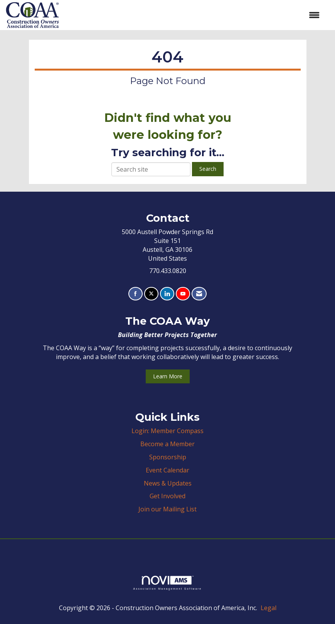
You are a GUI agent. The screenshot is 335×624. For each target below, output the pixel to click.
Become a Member (167, 444)
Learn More (167, 376)
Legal (268, 608)
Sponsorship (167, 457)
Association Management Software (167, 583)
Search (207, 168)
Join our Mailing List (167, 509)
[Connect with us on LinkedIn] (167, 293)
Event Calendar (167, 470)
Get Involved (167, 496)
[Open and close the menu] (193, 15)
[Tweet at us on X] (151, 293)
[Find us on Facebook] (135, 293)
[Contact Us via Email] (199, 293)
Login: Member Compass (167, 431)
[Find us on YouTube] (183, 293)
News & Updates (168, 483)
